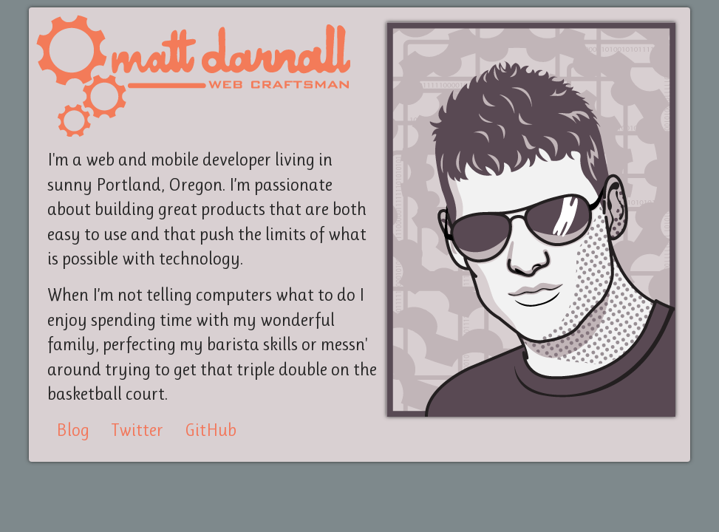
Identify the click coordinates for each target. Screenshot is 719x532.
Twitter (137, 430)
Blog (72, 430)
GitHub (210, 430)
